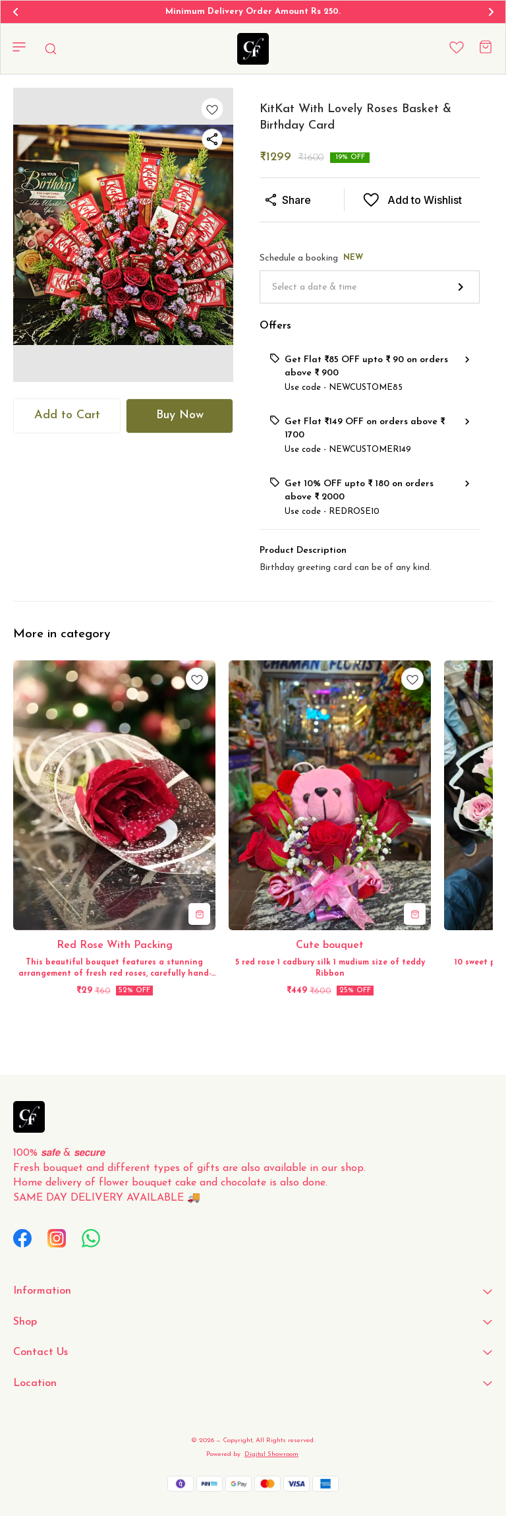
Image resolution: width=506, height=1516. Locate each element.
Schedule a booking (311, 258)
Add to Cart (67, 415)
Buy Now (180, 415)
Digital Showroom (271, 1454)
